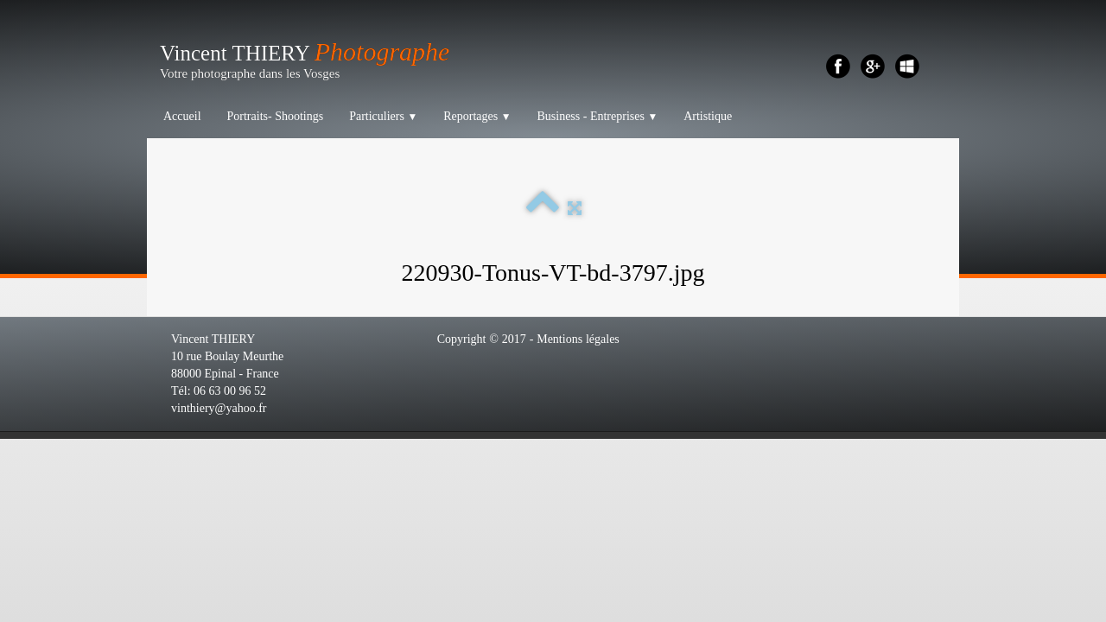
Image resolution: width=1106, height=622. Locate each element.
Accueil (182, 116)
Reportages (477, 116)
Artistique (707, 116)
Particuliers (383, 116)
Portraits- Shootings (275, 116)
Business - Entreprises (597, 116)
